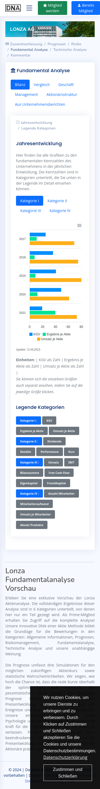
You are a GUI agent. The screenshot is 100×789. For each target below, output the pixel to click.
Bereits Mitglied (85, 8)
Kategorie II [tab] (57, 200)
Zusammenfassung (23, 44)
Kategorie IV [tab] (60, 210)
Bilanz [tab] (20, 84)
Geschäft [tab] (66, 84)
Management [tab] (26, 94)
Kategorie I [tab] (29, 200)
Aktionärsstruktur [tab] (62, 94)
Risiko (76, 44)
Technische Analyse (70, 49)
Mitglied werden (52, 8)
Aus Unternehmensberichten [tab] (40, 104)
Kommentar (20, 55)
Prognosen (56, 44)
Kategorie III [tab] (30, 210)
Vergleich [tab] (42, 84)
